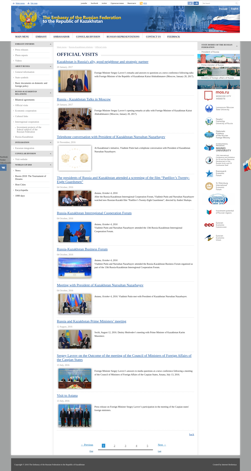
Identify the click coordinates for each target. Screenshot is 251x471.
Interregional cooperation (27, 121)
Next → (162, 444)
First (91, 451)
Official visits (21, 105)
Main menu (20, 3)
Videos (18, 60)
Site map (34, 3)
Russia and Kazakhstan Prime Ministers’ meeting (91, 321)
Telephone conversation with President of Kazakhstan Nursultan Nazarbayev (111, 137)
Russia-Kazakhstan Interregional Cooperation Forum (94, 213)
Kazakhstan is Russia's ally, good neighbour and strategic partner (102, 62)
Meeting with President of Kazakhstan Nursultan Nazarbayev (100, 285)
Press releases (21, 49)
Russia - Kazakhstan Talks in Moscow (84, 99)
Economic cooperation (25, 110)
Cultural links (21, 116)
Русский (223, 9)
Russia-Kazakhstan (24, 137)
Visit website (21, 159)
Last (159, 451)
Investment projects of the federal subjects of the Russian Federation (29, 129)
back (191, 434)
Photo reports (21, 55)
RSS (145, 3)
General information (24, 72)
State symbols (21, 77)
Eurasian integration (24, 148)
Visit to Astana (67, 395)
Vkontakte (3, 167)
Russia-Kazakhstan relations (81, 47)
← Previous (87, 444)
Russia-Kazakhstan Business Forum (82, 249)
